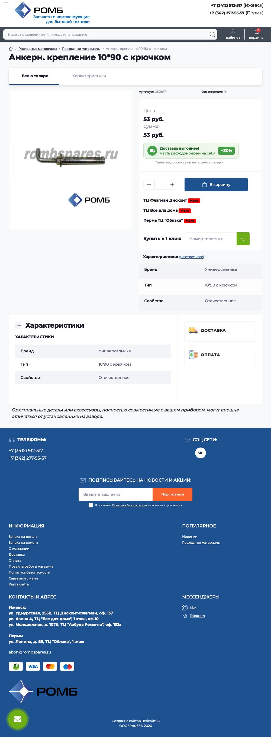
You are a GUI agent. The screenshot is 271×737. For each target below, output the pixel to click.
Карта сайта (19, 584)
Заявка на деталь (23, 537)
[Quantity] (160, 184)
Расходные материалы (201, 542)
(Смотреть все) (191, 257)
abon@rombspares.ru (30, 652)
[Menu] (7, 5)
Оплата (210, 354)
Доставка (213, 330)
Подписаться (172, 494)
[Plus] (172, 184)
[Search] (212, 34)
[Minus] (149, 184)
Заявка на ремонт (23, 542)
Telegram (197, 616)
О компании (19, 548)
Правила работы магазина (31, 566)
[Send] (243, 238)
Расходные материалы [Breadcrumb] (37, 49)
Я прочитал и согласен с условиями (138, 505)
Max (193, 608)
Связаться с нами (23, 578)
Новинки (189, 537)
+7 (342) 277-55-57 (226, 13)
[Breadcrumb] (11, 49)
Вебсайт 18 (150, 721)
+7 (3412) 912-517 (226, 5)
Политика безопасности (129, 505)
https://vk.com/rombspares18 (200, 453)
